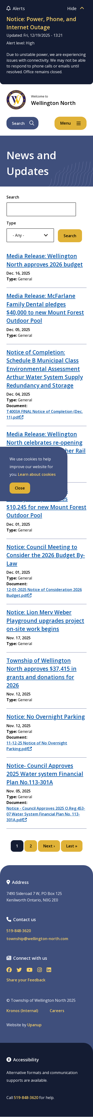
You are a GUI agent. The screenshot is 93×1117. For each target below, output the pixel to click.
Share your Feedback (25, 980)
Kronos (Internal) (22, 1010)
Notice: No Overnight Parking (45, 716)
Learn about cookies (37, 474)
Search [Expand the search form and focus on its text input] (23, 123)
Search (12, 197)
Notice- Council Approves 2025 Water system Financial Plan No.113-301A (44, 774)
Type (11, 223)
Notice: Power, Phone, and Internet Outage (41, 23)
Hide (77, 8)
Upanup (34, 1025)
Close (20, 488)
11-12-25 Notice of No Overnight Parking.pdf (36, 745)
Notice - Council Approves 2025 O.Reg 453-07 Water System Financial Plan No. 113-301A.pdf (45, 814)
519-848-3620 (18, 931)
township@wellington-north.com (37, 938)
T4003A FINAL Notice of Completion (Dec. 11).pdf (44, 414)
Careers (57, 1010)
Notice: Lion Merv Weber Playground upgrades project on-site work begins (45, 620)
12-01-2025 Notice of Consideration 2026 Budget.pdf (44, 592)
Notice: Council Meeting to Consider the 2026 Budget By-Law (45, 555)
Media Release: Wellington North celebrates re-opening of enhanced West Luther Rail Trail (46, 446)
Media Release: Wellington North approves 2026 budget (44, 260)
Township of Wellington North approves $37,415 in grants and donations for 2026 (41, 673)
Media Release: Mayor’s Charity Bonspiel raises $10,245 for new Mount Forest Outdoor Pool (46, 503)
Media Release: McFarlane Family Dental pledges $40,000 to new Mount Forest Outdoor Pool (45, 308)
